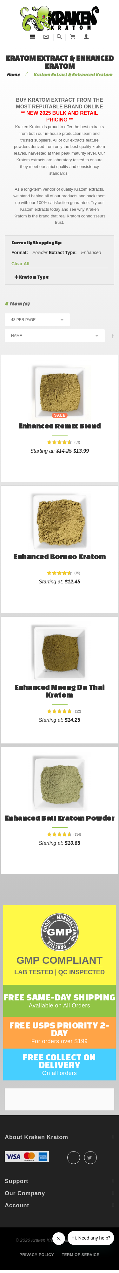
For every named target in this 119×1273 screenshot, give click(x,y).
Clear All (20, 263)
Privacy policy (37, 1255)
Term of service (81, 1255)
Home (13, 74)
